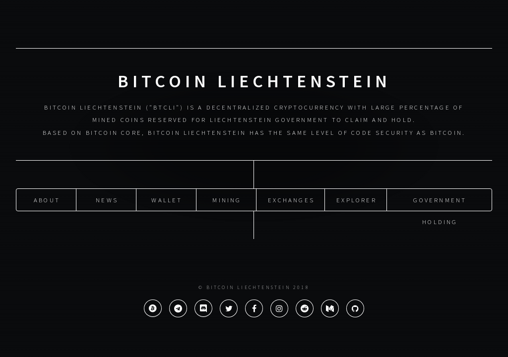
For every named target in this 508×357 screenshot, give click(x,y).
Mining (226, 199)
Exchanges (291, 199)
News (107, 199)
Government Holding (439, 202)
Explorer (356, 199)
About (47, 199)
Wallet (166, 199)
